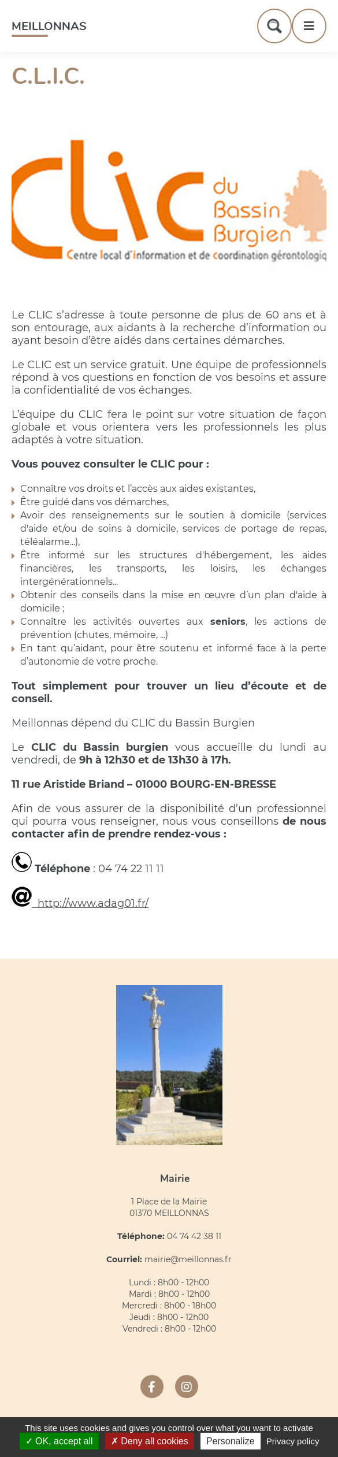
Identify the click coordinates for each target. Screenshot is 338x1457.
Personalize (230, 1441)
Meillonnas (49, 26)
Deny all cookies (149, 1441)
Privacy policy (293, 1441)
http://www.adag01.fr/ (80, 903)
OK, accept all (59, 1441)
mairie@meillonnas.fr (188, 1259)
